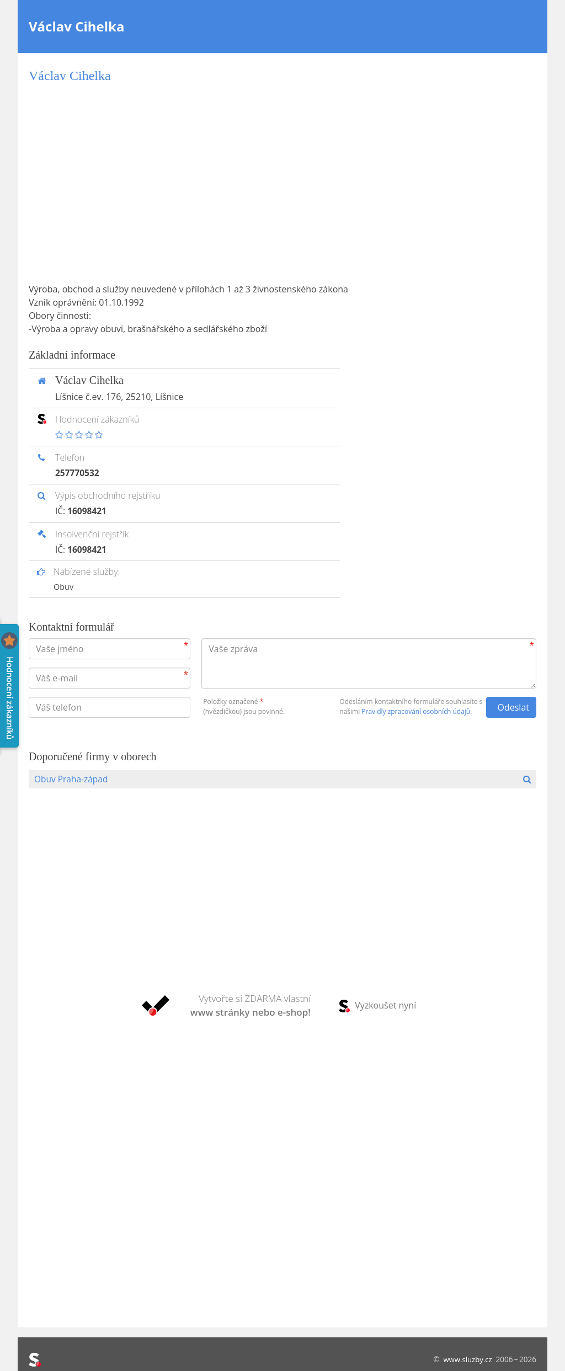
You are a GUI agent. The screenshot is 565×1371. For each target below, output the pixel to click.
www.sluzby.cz (466, 1359)
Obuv (64, 586)
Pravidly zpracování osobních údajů (415, 711)
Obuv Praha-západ (72, 779)
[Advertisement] (282, 183)
